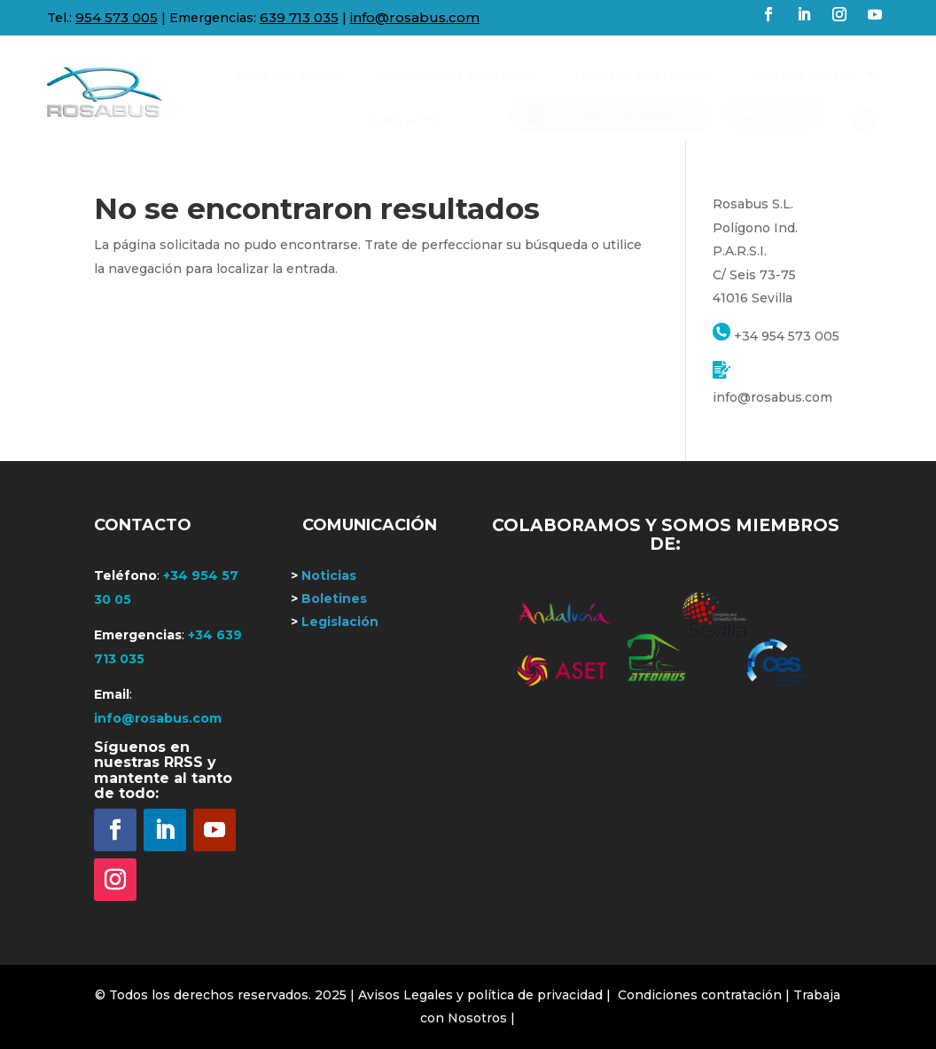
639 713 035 (299, 17)
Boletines (329, 599)
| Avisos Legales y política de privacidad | (480, 995)
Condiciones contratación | (705, 995)
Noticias (323, 575)
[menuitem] (289, 68)
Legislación (334, 622)
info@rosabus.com (415, 17)
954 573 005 (116, 17)
